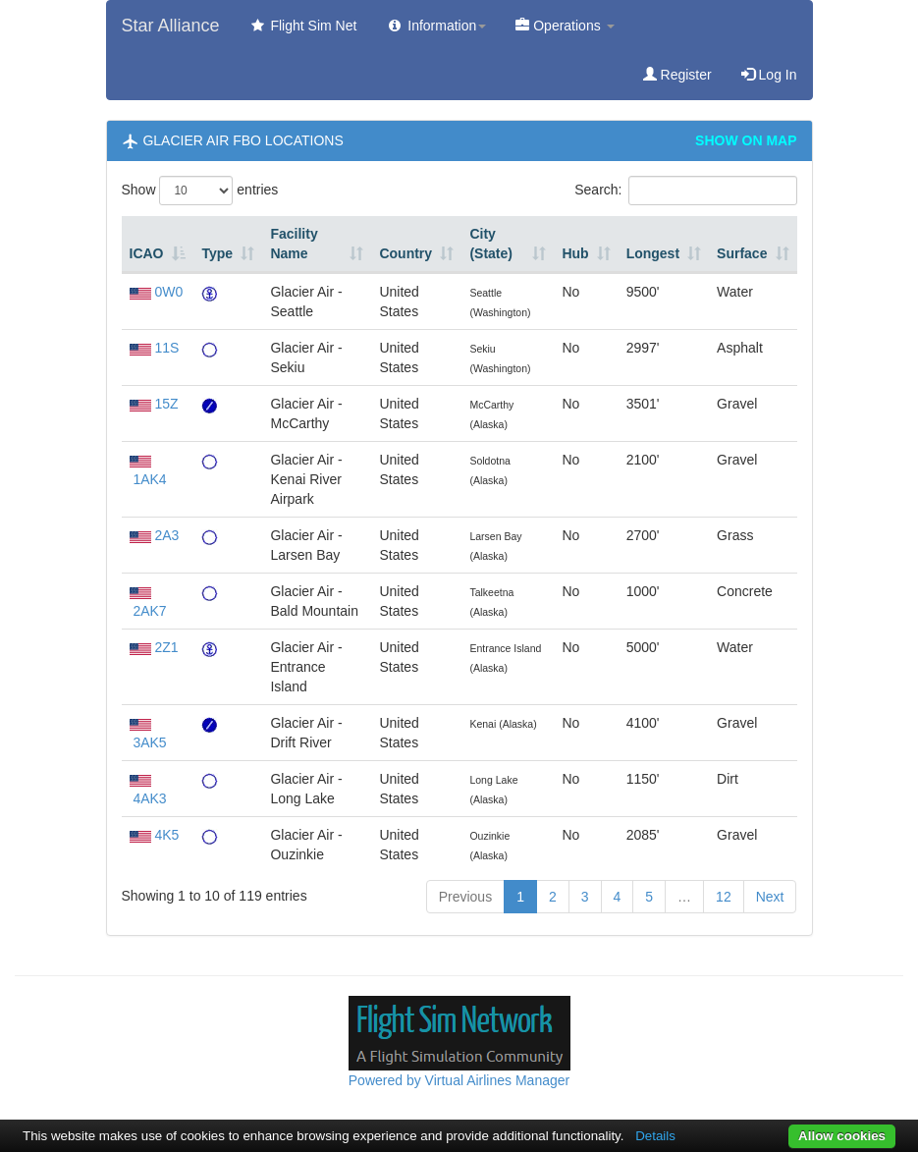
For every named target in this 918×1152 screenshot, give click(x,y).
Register (677, 74)
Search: (685, 190)
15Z (166, 403)
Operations (564, 25)
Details (655, 1135)
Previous (465, 897)
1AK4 (149, 479)
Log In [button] (769, 74)
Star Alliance (171, 25)
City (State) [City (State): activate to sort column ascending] (491, 243)
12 (723, 897)
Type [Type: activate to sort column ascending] (217, 253)
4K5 (166, 835)
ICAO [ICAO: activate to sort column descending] (147, 253)
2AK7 (149, 611)
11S (166, 348)
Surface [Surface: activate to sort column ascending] (742, 253)
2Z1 (166, 647)
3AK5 (149, 742)
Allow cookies (842, 1135)
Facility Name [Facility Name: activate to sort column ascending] (293, 243)
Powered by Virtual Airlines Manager (459, 1080)
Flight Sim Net (303, 25)
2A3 (166, 535)
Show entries (200, 190)
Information (436, 25)
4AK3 (149, 798)
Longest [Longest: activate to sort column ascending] (652, 253)
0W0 (168, 292)
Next (770, 897)
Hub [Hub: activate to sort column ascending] (575, 253)
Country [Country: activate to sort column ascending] (405, 253)
